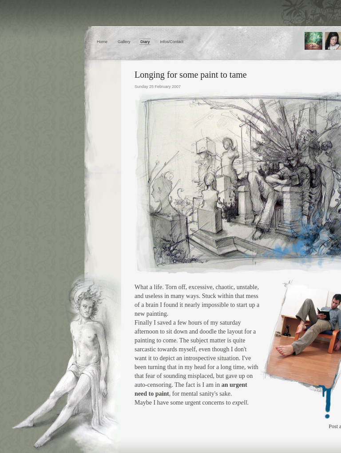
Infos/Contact (171, 42)
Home (102, 42)
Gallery (124, 42)
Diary (145, 42)
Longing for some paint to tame (191, 74)
